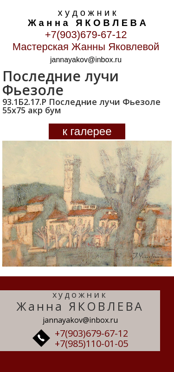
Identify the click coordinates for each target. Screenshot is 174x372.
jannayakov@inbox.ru (86, 60)
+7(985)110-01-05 (91, 343)
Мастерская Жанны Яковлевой (86, 46)
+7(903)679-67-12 (86, 34)
